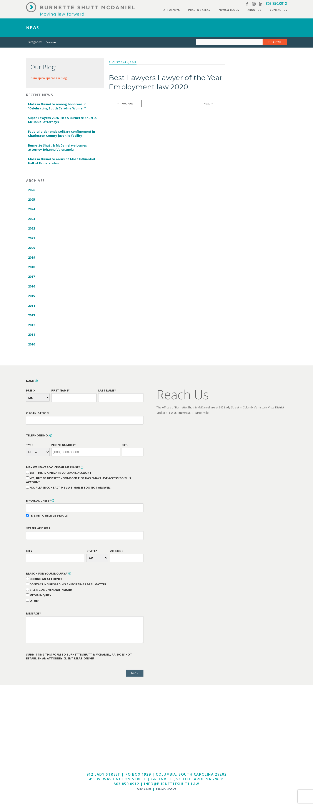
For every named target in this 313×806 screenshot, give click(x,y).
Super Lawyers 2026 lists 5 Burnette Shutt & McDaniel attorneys (62, 120)
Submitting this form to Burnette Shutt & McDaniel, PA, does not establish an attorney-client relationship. (79, 659)
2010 (31, 347)
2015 (31, 298)
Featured (52, 42)
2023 (31, 220)
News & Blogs (229, 10)
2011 (31, 337)
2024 (31, 210)
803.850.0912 (276, 3)
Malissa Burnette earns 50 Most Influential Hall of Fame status (61, 162)
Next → (209, 103)
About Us (254, 10)
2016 (31, 288)
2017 (31, 278)
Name (32, 383)
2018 (31, 268)
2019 (31, 259)
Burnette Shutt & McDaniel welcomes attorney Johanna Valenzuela (57, 148)
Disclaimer (144, 792)
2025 (31, 200)
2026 (31, 190)
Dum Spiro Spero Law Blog (48, 78)
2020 (31, 249)
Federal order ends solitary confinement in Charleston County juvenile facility (61, 134)
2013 (31, 317)
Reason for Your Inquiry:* (48, 576)
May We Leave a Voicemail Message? (54, 470)
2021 (31, 239)
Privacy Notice (166, 792)
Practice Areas (199, 10)
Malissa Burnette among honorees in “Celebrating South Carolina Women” (57, 106)
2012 (31, 327)
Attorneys (171, 10)
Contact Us (278, 10)
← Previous (125, 103)
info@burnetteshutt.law (171, 786)
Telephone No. (39, 438)
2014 (31, 308)
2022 (31, 229)
